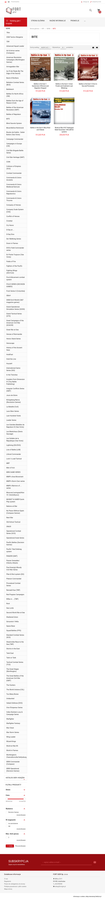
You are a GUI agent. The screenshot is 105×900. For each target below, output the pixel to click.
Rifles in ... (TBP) (12, 599)
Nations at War (11, 506)
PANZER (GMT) (12, 556)
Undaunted (10, 698)
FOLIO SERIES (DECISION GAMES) (15, 285)
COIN (8, 162)
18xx (8, 33)
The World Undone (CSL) (15, 690)
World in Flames (12, 750)
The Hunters (10, 685)
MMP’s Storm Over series (15, 481)
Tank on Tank (11, 658)
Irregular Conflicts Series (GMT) (15, 390)
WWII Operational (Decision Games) (12, 770)
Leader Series (11, 420)
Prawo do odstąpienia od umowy (14, 884)
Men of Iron (10, 468)
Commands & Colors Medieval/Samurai (13, 185)
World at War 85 (12, 746)
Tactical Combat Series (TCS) (14, 663)
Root (8, 604)
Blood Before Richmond (15, 128)
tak (9, 826)
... (85, 21)
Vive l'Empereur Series (14, 708)
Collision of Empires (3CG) (13, 167)
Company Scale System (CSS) (15, 211)
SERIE (8, 28)
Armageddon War (12, 67)
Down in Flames (12, 243)
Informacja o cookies (79, 896)
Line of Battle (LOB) (13, 450)
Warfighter (10, 719)
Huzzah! (9, 364)
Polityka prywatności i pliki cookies (15, 886)
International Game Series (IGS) (13, 369)
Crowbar (9, 221)
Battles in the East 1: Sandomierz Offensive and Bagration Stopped (40, 86)
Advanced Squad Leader (15, 46)
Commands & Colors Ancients (13, 179)
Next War (9, 518)
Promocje (75, 21)
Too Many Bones (12, 694)
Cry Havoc (10, 225)
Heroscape (10, 343)
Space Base (10, 626)
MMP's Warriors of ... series (14, 487)
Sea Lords (10, 608)
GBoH (8, 296)
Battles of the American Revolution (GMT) (14, 108)
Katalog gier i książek (13, 21)
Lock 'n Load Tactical (14, 459)
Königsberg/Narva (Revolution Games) (13, 401)
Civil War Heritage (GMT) (15, 157)
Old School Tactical (13, 522)
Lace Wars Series (12, 411)
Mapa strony (8, 889)
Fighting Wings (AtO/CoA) (11, 272)
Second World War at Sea (15, 613)
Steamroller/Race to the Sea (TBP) (15, 643)
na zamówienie (13, 823)
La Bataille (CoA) (12, 407)
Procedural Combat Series (13, 584)
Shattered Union (12, 617)
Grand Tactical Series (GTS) (14, 315)
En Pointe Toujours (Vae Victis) (15, 256)
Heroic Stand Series (13, 339)
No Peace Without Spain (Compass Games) (15, 512)
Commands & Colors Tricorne (13, 199)
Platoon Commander (13, 579)
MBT (8, 463)
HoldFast (9, 354)
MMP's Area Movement (14, 477)
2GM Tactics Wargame (14, 37)
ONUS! (8, 526)
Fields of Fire (11, 261)
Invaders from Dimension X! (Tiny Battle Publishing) (15, 381)
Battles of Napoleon (13, 114)
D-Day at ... (10, 230)
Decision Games (13, 812)
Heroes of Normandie (14, 334)
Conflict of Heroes (13, 216)
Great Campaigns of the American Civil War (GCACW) (15, 323)
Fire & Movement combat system (15, 278)
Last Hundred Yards (13, 416)
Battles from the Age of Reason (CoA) (14, 102)
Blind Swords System (14, 123)
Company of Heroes (13, 205)
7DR (7, 42)
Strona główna (38, 21)
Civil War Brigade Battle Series (14, 152)
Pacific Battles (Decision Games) (15, 543)
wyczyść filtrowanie (21, 814)
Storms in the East (13, 649)
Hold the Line (11, 359)
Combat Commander (14, 173)
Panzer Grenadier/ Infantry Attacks (13, 562)
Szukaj (9, 846)
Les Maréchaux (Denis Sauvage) (14, 433)
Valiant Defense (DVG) (14, 703)
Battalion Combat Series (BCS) (15, 83)
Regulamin (7, 881)
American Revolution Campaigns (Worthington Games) (15, 59)
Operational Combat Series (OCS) (13, 532)
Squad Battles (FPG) (13, 630)
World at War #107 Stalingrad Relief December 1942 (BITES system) (64, 130)
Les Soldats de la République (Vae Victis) (14, 439)
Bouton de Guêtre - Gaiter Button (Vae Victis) (15, 133)
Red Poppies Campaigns (15, 594)
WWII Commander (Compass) (13, 763)
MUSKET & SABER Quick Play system (15, 500)
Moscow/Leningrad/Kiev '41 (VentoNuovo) (15, 494)
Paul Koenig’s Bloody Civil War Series (14, 568)
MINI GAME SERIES (13, 472)
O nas (6, 879)
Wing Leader (10, 737)
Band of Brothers (12, 78)
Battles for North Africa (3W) (14, 95)
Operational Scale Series (15, 538)
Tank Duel (10, 653)
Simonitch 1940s (12, 622)
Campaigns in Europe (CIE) (14, 145)
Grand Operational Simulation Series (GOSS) (15, 308)
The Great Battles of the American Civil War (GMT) (15, 678)
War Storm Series (12, 732)
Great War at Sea (12, 330)
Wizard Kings (11, 741)
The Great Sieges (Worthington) (12, 670)
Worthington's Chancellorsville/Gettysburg (16, 756)
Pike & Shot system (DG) (15, 574)
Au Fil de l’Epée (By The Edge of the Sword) (14, 72)
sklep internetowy (90, 896)
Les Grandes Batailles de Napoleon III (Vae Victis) (15, 426)
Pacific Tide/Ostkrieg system (14, 550)
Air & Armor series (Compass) (13, 52)
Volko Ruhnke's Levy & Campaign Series (14, 713)
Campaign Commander (14, 139)
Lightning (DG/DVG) (13, 445)
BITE (8, 119)
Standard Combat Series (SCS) (15, 636)
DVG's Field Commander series (15, 249)
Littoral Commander (13, 454)
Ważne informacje (58, 21)
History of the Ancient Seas (14, 349)
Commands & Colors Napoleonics (13, 192)
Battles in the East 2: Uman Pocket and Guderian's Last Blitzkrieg (64, 86)
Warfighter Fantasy (13, 723)
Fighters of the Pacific (14, 266)
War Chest (10, 728)
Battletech (10, 89)
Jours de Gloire (11, 395)
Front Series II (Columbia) (15, 291)
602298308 (57, 884)
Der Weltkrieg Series (13, 239)
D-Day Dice (10, 234)
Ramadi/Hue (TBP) (13, 590)
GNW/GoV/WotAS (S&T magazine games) (14, 301)
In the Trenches (12, 375)
